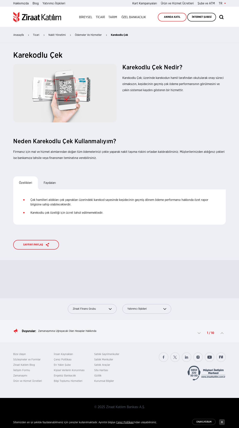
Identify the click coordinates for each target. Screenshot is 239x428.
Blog (36, 3)
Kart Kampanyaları (144, 3)
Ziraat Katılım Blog (24, 365)
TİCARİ (100, 17)
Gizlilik (97, 375)
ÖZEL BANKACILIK (133, 17)
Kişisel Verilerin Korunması (69, 370)
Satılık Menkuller (103, 359)
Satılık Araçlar (102, 365)
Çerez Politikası (62, 359)
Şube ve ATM (206, 3)
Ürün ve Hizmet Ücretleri (177, 3)
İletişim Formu (21, 370)
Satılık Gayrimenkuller (106, 354)
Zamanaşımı (20, 375)
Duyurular (28, 331)
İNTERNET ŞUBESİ (202, 17)
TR (222, 3)
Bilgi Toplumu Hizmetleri (68, 381)
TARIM (112, 17)
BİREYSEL (85, 17)
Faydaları (50, 182)
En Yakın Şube (62, 365)
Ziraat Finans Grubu (92, 309)
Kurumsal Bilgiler (104, 381)
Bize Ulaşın (19, 354)
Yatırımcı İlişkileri (54, 3)
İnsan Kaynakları (63, 354)
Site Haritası (101, 370)
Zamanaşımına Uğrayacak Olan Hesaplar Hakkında (67, 331)
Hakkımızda (21, 3)
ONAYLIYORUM (203, 422)
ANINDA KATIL (172, 17)
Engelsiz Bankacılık (65, 375)
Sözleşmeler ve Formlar (27, 359)
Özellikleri (25, 182)
